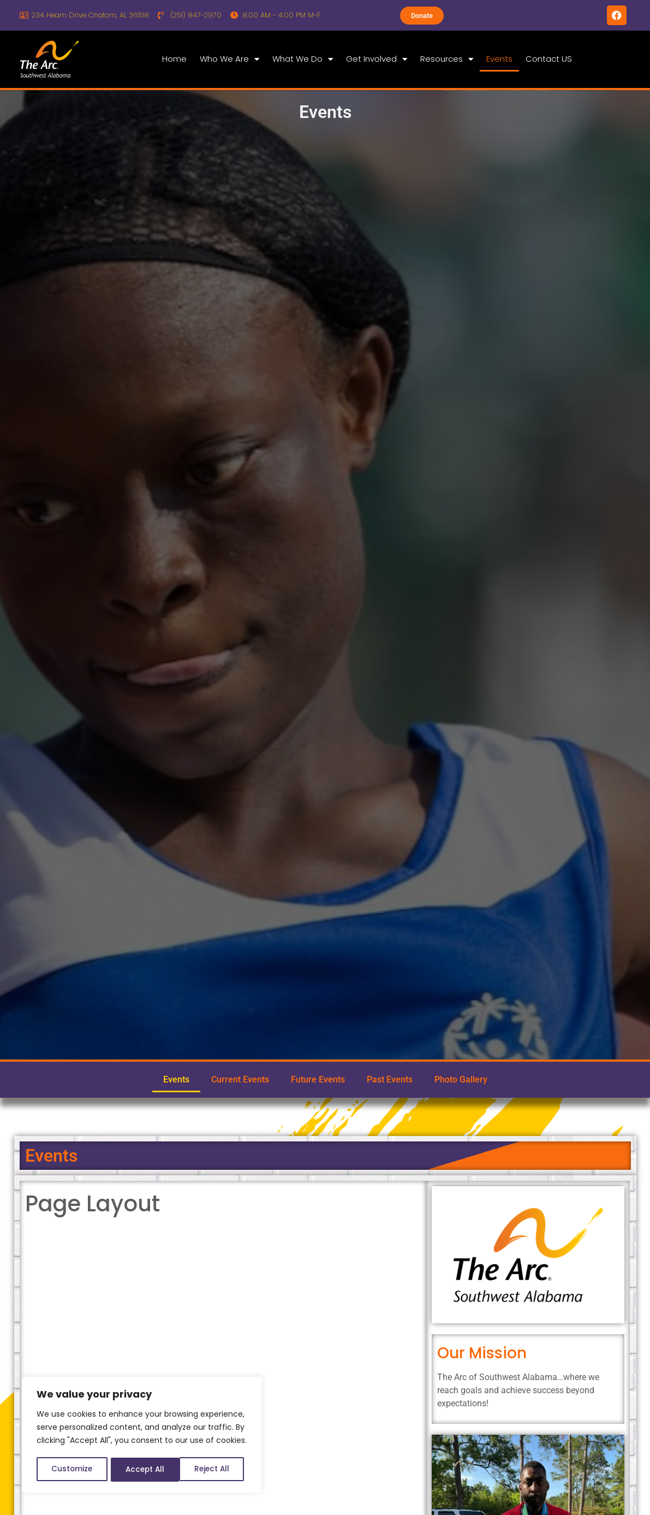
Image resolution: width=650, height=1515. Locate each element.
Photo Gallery (460, 1079)
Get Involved (376, 59)
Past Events (390, 1079)
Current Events (240, 1079)
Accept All (213, 1469)
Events (499, 58)
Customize (71, 1469)
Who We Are (229, 59)
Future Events (318, 1079)
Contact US (549, 58)
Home (174, 58)
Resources (446, 59)
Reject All (142, 1469)
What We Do (302, 59)
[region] (142, 1435)
